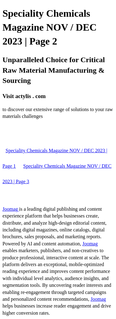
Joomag (10, 209)
